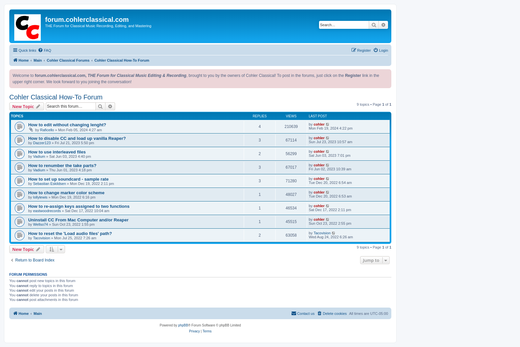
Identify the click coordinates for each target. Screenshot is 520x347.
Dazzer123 (42, 143)
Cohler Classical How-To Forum (55, 97)
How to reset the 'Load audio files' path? (70, 233)
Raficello (47, 130)
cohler (319, 124)
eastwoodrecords (47, 211)
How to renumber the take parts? (62, 165)
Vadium (39, 156)
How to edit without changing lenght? (67, 124)
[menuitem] (44, 50)
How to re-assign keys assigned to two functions (79, 206)
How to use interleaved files (57, 151)
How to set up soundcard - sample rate (68, 179)
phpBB (183, 325)
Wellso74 (40, 224)
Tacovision (41, 238)
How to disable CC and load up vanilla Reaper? (77, 138)
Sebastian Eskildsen (49, 184)
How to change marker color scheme (66, 192)
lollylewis (40, 197)
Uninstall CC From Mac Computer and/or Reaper (78, 219)
